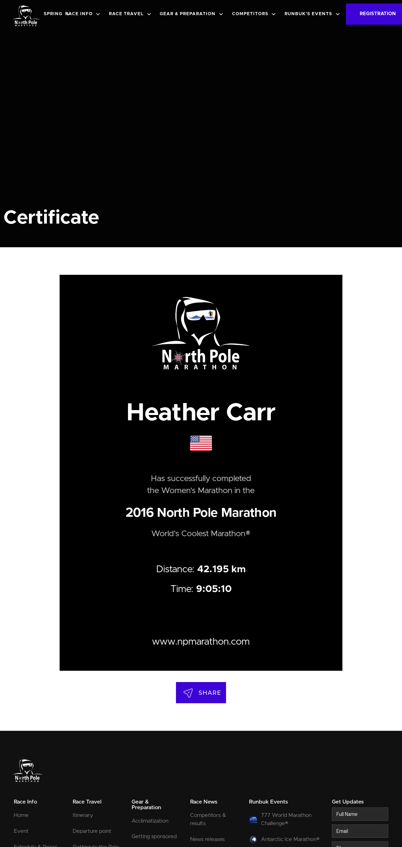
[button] (58, 14)
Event (21, 831)
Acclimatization (150, 821)
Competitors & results (208, 819)
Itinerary (83, 815)
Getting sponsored (154, 836)
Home (21, 815)
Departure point (92, 831)
